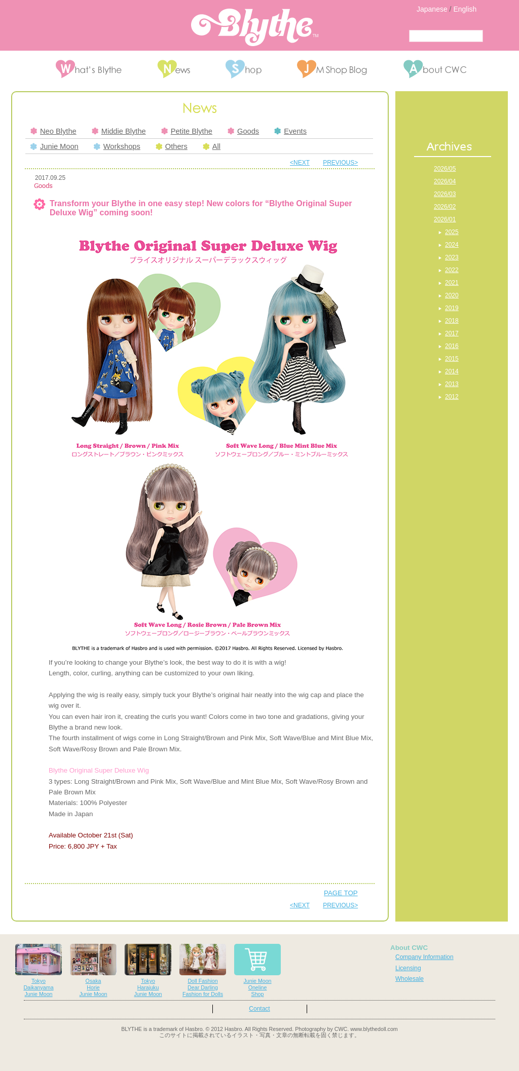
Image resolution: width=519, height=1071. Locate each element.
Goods (243, 131)
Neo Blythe (53, 131)
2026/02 (445, 206)
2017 (452, 333)
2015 (452, 358)
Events (290, 131)
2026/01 (445, 219)
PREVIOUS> (340, 162)
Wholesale (409, 978)
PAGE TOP (341, 893)
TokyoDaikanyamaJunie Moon (38, 970)
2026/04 (445, 181)
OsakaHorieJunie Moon (93, 970)
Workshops (117, 146)
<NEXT (300, 162)
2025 (452, 232)
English (464, 9)
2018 (452, 320)
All (211, 146)
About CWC (409, 947)
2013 (452, 384)
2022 (452, 270)
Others (172, 146)
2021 (452, 282)
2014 (452, 371)
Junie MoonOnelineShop (257, 970)
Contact (259, 1008)
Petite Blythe (186, 131)
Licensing (408, 968)
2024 (452, 244)
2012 (452, 396)
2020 (452, 295)
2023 (452, 257)
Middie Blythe (119, 131)
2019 (452, 308)
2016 (452, 346)
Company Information (424, 957)
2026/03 (445, 194)
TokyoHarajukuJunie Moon (148, 970)
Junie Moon (54, 146)
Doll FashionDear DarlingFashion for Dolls (202, 970)
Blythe (254, 27)
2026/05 (445, 168)
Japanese (432, 9)
